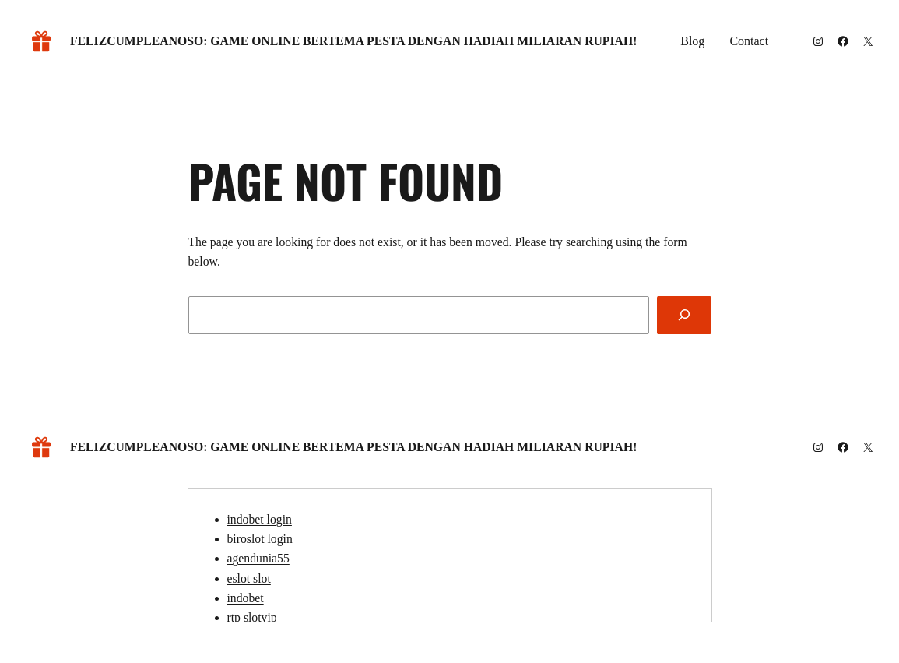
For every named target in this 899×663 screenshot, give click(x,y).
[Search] (684, 315)
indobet (245, 598)
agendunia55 (258, 558)
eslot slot (249, 578)
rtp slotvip (252, 617)
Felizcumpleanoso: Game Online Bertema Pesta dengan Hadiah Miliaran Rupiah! (353, 41)
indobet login (259, 519)
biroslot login (260, 538)
